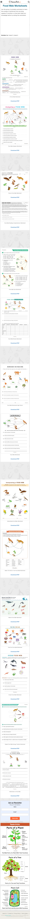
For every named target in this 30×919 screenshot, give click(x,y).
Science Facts (8, 915)
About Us (5, 913)
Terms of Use (24, 913)
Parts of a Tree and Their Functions (15, 883)
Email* (15, 813)
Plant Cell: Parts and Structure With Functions (15, 908)
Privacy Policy (17, 913)
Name (15, 808)
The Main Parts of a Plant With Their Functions (15, 853)
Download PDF (15, 101)
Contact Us (10, 913)
